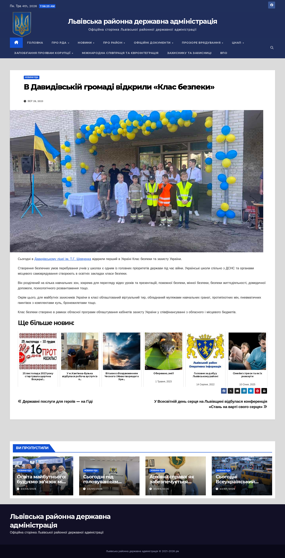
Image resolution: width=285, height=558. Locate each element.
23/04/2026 (28, 488)
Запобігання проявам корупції (42, 53)
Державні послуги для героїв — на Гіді (55, 401)
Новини (85, 42)
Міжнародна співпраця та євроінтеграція (120, 53)
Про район (113, 42)
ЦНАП (237, 42)
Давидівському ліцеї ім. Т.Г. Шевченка (62, 259)
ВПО (223, 53)
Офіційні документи (153, 42)
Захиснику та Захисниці (189, 53)
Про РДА (59, 42)
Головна (35, 42)
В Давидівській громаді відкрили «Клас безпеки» (119, 86)
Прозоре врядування (201, 42)
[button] (272, 48)
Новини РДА (31, 77)
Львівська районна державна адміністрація (142, 21)
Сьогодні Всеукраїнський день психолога (235, 481)
